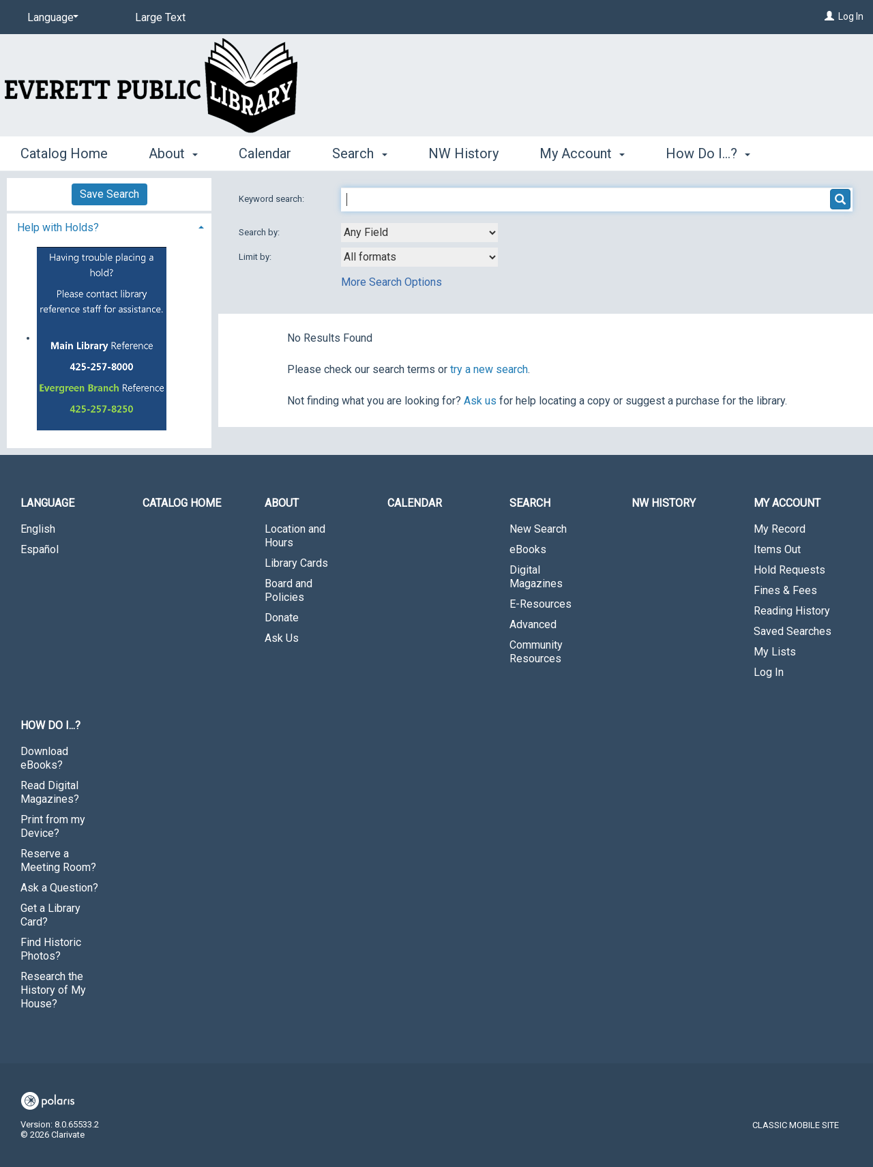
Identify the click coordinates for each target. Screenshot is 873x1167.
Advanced (533, 624)
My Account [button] (582, 153)
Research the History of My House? (53, 990)
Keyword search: (272, 199)
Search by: (260, 232)
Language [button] (47, 503)
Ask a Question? (59, 887)
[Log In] (829, 16)
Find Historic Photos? (50, 949)
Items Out (777, 549)
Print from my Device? (52, 826)
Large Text (160, 17)
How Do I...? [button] (708, 153)
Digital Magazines (536, 576)
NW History (463, 153)
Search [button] (359, 153)
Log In (850, 16)
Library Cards (296, 563)
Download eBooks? (44, 758)
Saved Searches (792, 631)
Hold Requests (789, 569)
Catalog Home (64, 153)
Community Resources (536, 651)
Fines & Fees (785, 590)
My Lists (775, 651)
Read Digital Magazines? (49, 792)
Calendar (265, 153)
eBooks (527, 549)
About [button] (173, 153)
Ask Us (282, 638)
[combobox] (419, 232)
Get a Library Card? (50, 915)
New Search (538, 528)
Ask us (480, 400)
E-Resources (540, 603)
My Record (779, 528)
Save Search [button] (109, 194)
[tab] (109, 226)
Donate (282, 617)
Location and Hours (295, 535)
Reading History (792, 610)
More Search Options (391, 282)
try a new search (489, 369)
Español (39, 549)
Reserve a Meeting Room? (58, 860)
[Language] (50, 17)
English (37, 528)
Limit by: (256, 257)
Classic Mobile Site (795, 1125)
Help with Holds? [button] (58, 227)
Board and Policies (288, 590)
